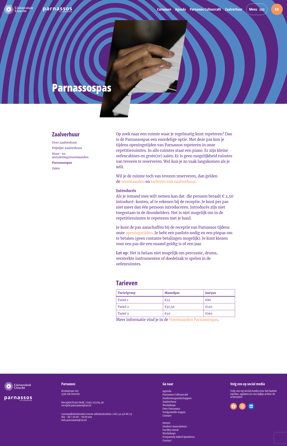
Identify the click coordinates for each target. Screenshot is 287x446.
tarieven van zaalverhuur (173, 181)
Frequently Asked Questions (179, 436)
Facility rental (170, 429)
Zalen (56, 168)
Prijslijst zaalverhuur (67, 148)
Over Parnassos (171, 408)
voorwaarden (133, 181)
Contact (167, 415)
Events (166, 422)
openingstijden (139, 233)
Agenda (180, 9)
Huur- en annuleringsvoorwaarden (70, 155)
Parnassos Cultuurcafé (205, 9)
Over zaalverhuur (64, 142)
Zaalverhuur (233, 9)
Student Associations (175, 426)
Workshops (169, 405)
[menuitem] (277, 9)
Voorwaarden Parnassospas (193, 319)
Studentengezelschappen (177, 398)
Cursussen (164, 9)
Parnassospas (62, 162)
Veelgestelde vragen (174, 412)
